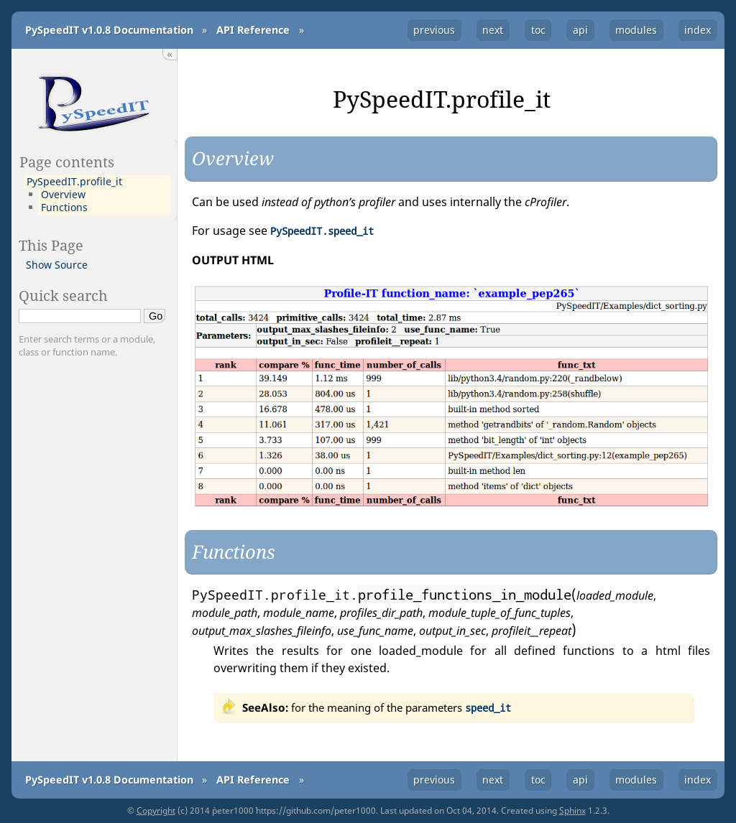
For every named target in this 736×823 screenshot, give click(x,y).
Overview (63, 194)
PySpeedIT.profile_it (74, 181)
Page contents (66, 162)
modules (636, 30)
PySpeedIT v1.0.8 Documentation (109, 30)
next (492, 30)
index (697, 30)
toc (538, 30)
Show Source (57, 264)
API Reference (253, 30)
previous (434, 30)
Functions (64, 207)
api (580, 30)
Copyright (156, 810)
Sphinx (572, 810)
